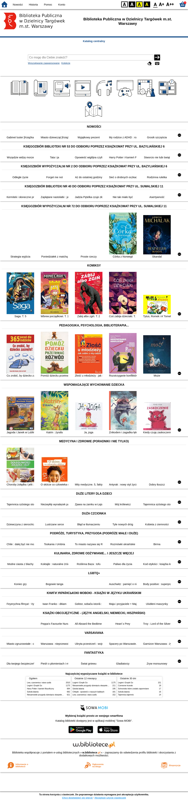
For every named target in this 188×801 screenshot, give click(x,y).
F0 (155, 4)
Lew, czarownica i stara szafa (39, 683)
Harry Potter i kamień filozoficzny (40, 689)
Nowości (18, 4)
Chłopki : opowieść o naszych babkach (88, 692)
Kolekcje (65, 63)
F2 (170, 4)
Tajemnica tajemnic (126, 695)
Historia (33, 4)
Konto (61, 4)
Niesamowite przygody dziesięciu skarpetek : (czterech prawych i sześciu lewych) (60, 695)
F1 (161, 4)
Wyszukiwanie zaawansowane (44, 63)
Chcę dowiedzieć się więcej (77, 797)
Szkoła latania (33, 692)
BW (132, 4)
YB (139, 4)
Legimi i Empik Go (34, 686)
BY (147, 4)
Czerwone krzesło (125, 686)
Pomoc (48, 4)
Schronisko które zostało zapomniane (133, 689)
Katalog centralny (94, 41)
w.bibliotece (91, 752)
